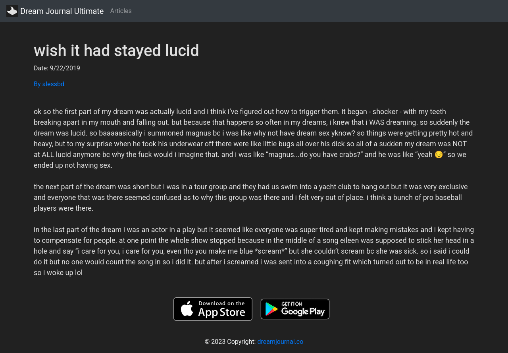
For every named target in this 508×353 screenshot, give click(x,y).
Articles (120, 11)
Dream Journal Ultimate (55, 11)
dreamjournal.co (280, 341)
